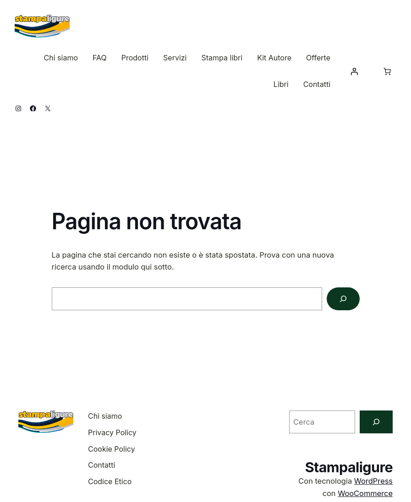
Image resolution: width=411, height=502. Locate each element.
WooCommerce (365, 493)
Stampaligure (349, 467)
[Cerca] (343, 298)
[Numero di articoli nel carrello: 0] (387, 71)
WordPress (373, 481)
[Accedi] (354, 71)
